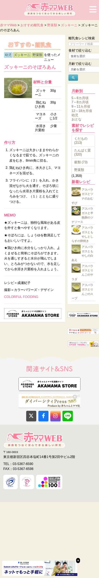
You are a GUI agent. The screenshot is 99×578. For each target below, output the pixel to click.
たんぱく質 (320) (82, 152)
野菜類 (37, 55)
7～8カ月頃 (80, 102)
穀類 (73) (81, 162)
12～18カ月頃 (82, 111)
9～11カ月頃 (81, 106)
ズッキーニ (22, 55)
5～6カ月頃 (80, 98)
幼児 (8, 55)
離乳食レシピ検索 (81, 38)
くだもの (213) (80, 140)
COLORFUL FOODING (21, 297)
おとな (76, 119)
